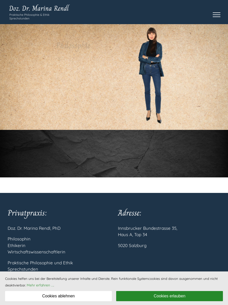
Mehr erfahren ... (40, 285)
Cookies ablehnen (58, 296)
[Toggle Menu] (216, 14)
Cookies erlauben (170, 296)
